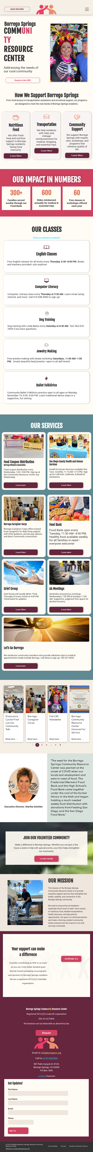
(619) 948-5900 (50, 1058)
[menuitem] (52, 1147)
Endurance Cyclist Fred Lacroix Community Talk (12, 723)
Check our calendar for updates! (46, 237)
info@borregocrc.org (51, 1053)
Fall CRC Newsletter (55, 718)
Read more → (12, 739)
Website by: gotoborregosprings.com (18, 1149)
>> (39, 1076)
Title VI (43, 1076)
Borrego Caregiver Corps (33, 719)
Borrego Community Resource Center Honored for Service (78, 724)
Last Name (12, 1099)
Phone (11, 1118)
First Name (13, 1089)
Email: (10, 1109)
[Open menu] (87, 9)
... (51, 745)
